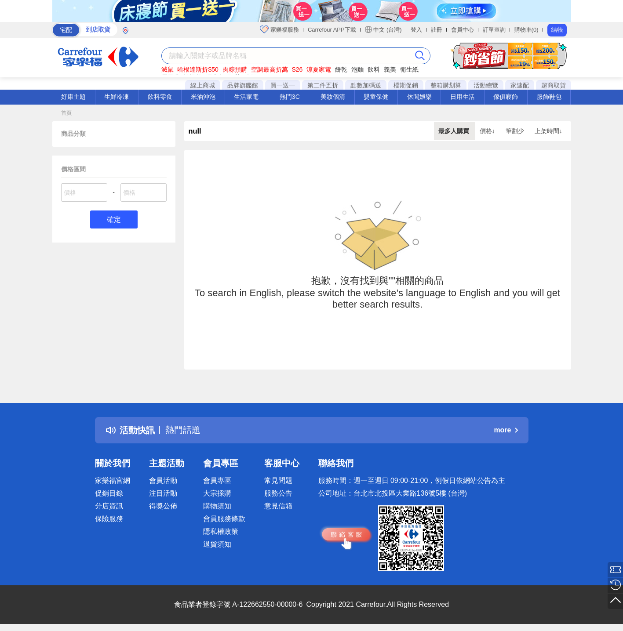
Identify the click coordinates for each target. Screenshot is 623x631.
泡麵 (357, 69)
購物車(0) (526, 29)
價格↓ (488, 130)
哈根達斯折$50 (197, 69)
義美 (390, 69)
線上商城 (202, 85)
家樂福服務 (279, 29)
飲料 (374, 69)
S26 (296, 69)
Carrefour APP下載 (332, 29)
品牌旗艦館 (242, 85)
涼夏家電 (318, 69)
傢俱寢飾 (505, 96)
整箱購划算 (445, 85)
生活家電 (246, 96)
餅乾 (341, 69)
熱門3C (290, 96)
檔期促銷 (405, 85)
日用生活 (462, 96)
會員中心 (462, 29)
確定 (114, 219)
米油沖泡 (203, 96)
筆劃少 (516, 130)
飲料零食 (160, 96)
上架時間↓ (548, 130)
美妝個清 (333, 96)
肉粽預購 (234, 69)
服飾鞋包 (549, 96)
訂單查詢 (494, 29)
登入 (416, 29)
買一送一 (282, 85)
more (505, 430)
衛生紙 (409, 69)
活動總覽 (486, 85)
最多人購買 (454, 130)
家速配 (519, 85)
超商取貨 (553, 85)
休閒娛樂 (419, 96)
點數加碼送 (365, 85)
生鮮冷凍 (116, 96)
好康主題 (73, 96)
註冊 (436, 29)
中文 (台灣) (383, 29)
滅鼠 (167, 69)
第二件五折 (322, 85)
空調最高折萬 (269, 69)
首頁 (66, 113)
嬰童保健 (376, 96)
